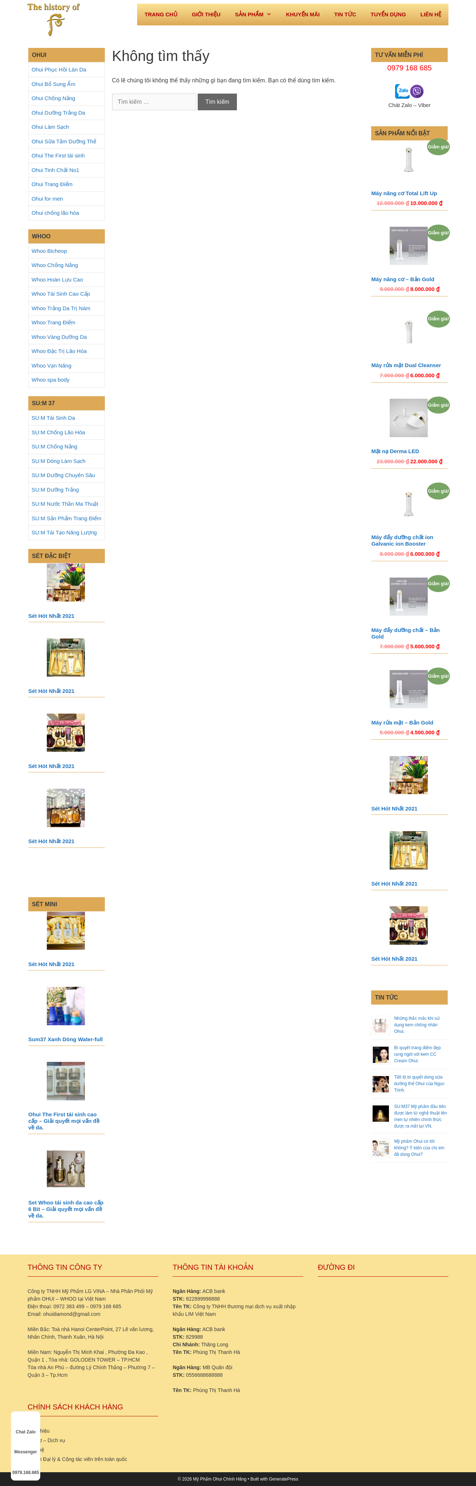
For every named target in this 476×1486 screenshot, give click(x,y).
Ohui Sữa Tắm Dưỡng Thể (64, 141)
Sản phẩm (257, 14)
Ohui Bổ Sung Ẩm (53, 84)
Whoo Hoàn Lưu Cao (57, 279)
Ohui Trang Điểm (52, 184)
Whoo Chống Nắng (55, 265)
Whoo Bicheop (49, 251)
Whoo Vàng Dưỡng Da (59, 337)
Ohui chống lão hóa (55, 213)
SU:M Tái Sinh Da (53, 418)
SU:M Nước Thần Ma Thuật (65, 504)
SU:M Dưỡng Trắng (55, 490)
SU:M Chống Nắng (54, 446)
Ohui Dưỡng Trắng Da (58, 113)
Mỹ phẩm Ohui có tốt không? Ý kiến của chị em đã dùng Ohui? (419, 1148)
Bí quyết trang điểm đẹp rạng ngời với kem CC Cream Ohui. (417, 1054)
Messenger (25, 1445)
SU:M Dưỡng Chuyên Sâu (63, 475)
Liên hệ (430, 14)
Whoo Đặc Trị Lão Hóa (59, 351)
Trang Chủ (160, 14)
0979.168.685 (25, 1466)
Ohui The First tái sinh (58, 155)
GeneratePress (283, 1479)
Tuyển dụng (388, 14)
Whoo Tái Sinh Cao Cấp (61, 294)
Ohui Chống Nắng (53, 98)
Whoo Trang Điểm (53, 322)
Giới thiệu (206, 14)
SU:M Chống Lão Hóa (58, 432)
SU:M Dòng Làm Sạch (59, 461)
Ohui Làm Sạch (50, 127)
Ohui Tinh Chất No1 (55, 170)
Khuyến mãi (303, 14)
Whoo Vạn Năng (51, 365)
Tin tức (345, 14)
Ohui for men (47, 199)
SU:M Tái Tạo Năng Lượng (64, 532)
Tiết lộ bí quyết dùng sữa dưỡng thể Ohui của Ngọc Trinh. (419, 1084)
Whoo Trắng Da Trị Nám (61, 308)
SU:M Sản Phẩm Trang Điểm (66, 518)
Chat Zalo (26, 1425)
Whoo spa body (50, 380)
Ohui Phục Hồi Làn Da (59, 69)
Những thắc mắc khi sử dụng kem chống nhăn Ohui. (416, 1025)
